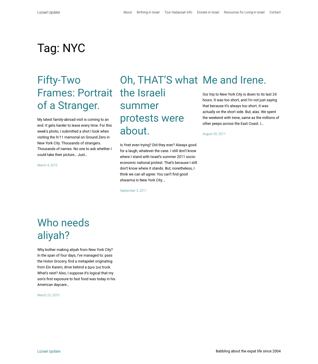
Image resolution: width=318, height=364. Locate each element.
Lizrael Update (48, 12)
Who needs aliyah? (63, 229)
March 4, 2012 (47, 165)
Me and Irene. (234, 80)
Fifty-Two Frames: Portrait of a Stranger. (75, 93)
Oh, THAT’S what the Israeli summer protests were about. (159, 105)
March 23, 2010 (48, 295)
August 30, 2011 (214, 134)
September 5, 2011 (133, 191)
